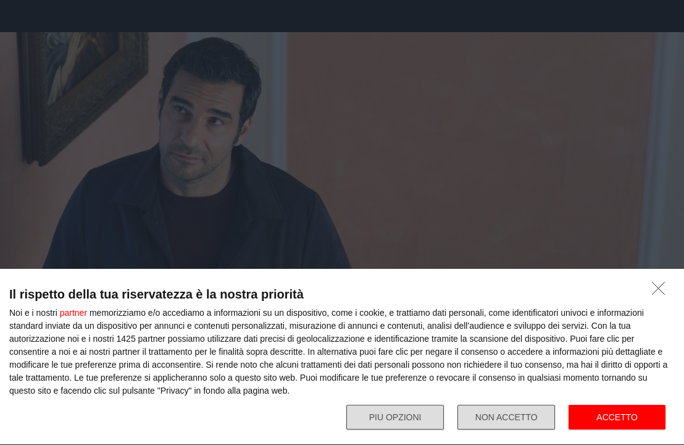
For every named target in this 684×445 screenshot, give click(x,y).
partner (73, 312)
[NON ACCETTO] (662, 292)
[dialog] (342, 357)
